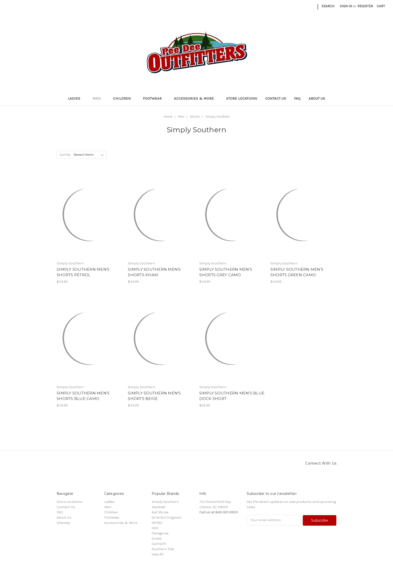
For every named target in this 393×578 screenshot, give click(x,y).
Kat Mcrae (160, 512)
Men (98, 98)
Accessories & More (196, 98)
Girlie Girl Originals (166, 517)
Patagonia (160, 533)
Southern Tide (163, 549)
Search (328, 6)
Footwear (154, 98)
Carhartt (159, 544)
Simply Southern (165, 502)
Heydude (158, 507)
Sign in (346, 6)
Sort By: (65, 155)
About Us (317, 98)
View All (157, 554)
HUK (155, 528)
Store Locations (241, 98)
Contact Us (275, 98)
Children (124, 98)
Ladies (76, 98)
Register (365, 6)
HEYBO (157, 523)
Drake (156, 538)
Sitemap (63, 523)
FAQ (297, 98)
